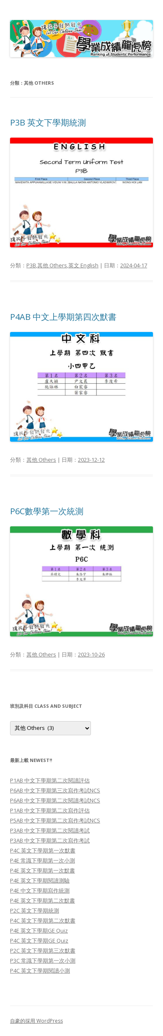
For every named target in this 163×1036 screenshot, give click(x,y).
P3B (31, 265)
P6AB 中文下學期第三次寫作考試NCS (55, 790)
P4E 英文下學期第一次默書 (42, 870)
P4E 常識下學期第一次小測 (42, 860)
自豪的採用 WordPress (36, 1020)
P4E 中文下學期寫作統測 (40, 890)
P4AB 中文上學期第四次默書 (63, 316)
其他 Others (52, 265)
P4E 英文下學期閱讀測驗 (40, 880)
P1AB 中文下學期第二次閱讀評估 (50, 780)
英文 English (83, 265)
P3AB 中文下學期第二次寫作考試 (50, 840)
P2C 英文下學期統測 (34, 910)
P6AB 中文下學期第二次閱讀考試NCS (55, 800)
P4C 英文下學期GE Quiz (39, 940)
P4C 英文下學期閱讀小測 (40, 970)
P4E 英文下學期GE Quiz (39, 930)
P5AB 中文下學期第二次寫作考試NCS (55, 820)
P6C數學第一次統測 (46, 511)
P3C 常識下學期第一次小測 (42, 960)
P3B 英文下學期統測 (48, 122)
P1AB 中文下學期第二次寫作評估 (50, 810)
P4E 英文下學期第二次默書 (42, 900)
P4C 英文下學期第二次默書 (42, 920)
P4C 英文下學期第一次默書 (42, 850)
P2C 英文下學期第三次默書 (42, 950)
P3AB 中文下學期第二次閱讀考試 (50, 830)
